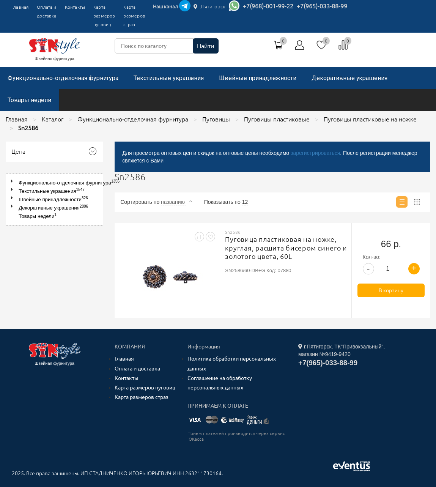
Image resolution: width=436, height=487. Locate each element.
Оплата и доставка (46, 11)
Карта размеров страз (134, 16)
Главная (19, 7)
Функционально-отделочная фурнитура (63, 78)
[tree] (54, 199)
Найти (205, 46)
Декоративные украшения (349, 78)
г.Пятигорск (209, 6)
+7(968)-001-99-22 (268, 6)
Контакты (75, 7)
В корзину (391, 290)
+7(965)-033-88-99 (322, 6)
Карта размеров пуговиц (104, 16)
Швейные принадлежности (257, 78)
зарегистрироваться (315, 153)
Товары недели (29, 100)
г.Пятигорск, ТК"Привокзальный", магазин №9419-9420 (341, 350)
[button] (13, 181)
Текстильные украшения (169, 78)
